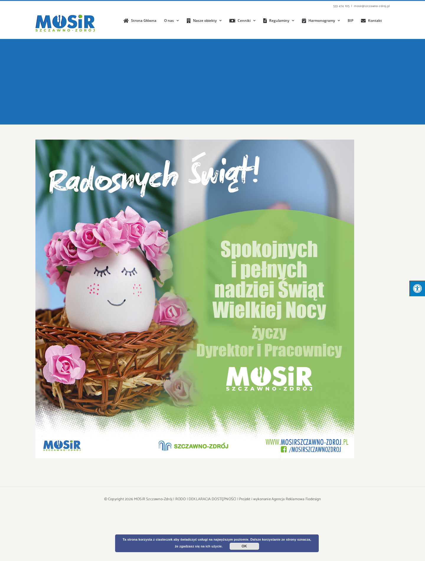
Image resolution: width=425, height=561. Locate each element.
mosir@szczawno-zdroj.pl (372, 6)
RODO (180, 499)
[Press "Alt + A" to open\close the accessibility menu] (417, 288)
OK (244, 546)
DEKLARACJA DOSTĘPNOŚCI (212, 499)
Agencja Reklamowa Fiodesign (296, 499)
